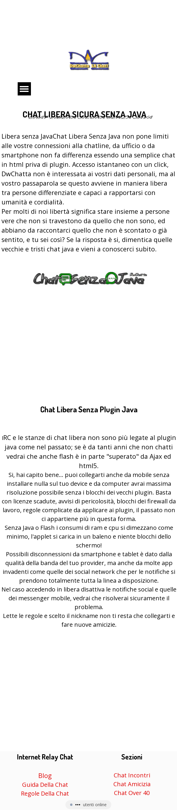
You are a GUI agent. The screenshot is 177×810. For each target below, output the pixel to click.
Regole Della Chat (45, 793)
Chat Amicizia (131, 784)
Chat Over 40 (132, 793)
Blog (45, 775)
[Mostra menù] (24, 88)
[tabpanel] (88, 214)
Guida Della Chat (45, 785)
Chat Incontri (132, 775)
